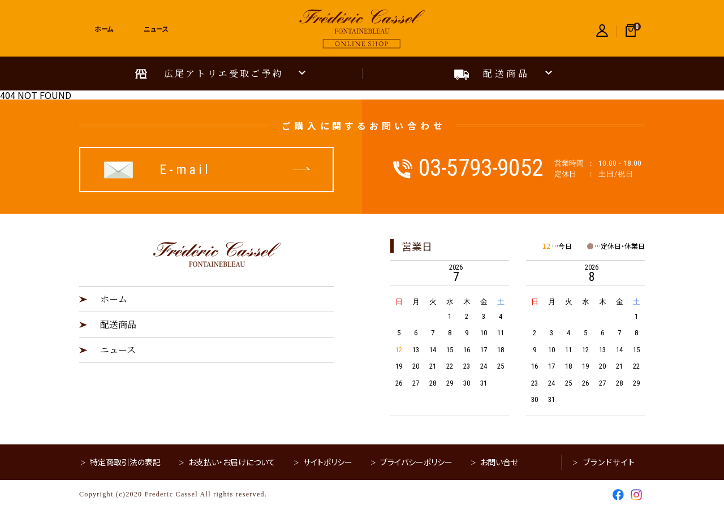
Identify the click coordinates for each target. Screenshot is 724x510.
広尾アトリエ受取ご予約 (223, 73)
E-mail (185, 170)
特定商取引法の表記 (125, 462)
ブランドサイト (609, 462)
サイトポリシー (327, 462)
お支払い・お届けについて (231, 462)
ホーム (113, 298)
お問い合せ (499, 462)
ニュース (118, 349)
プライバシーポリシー (416, 462)
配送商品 (506, 73)
